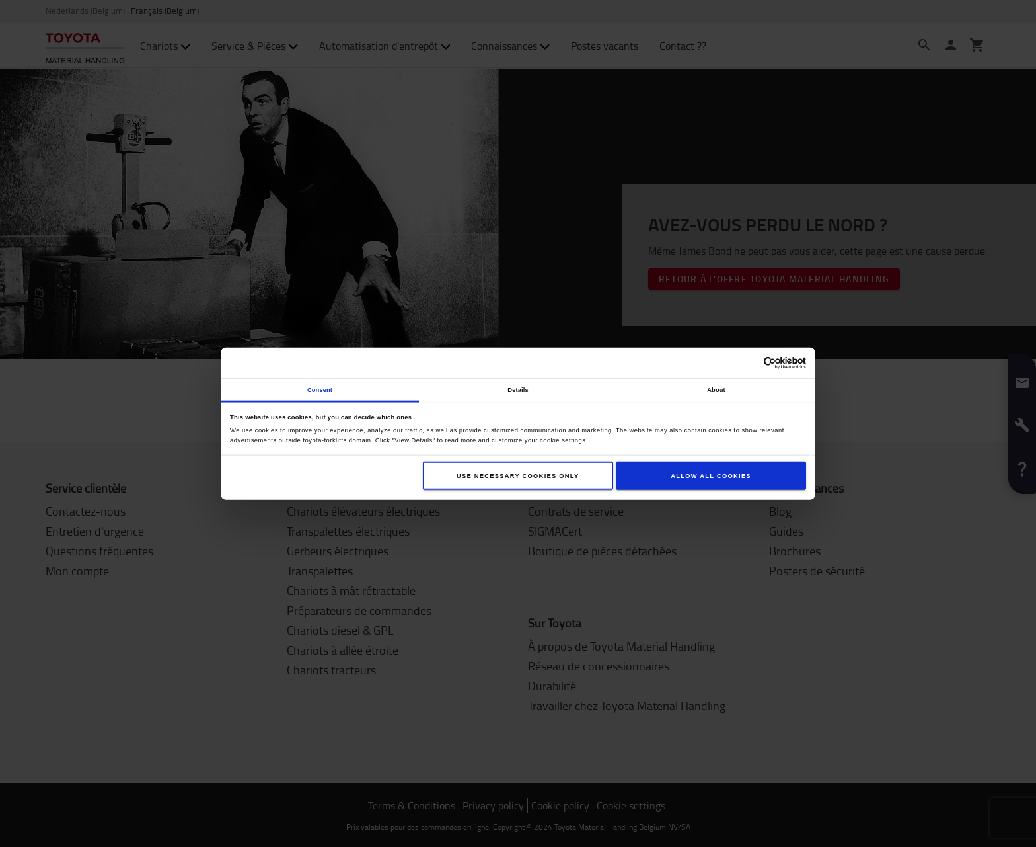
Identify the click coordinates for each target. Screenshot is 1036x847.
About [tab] (716, 389)
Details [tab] (517, 389)
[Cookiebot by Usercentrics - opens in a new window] (748, 362)
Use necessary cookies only (518, 475)
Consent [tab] (319, 389)
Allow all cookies (711, 475)
